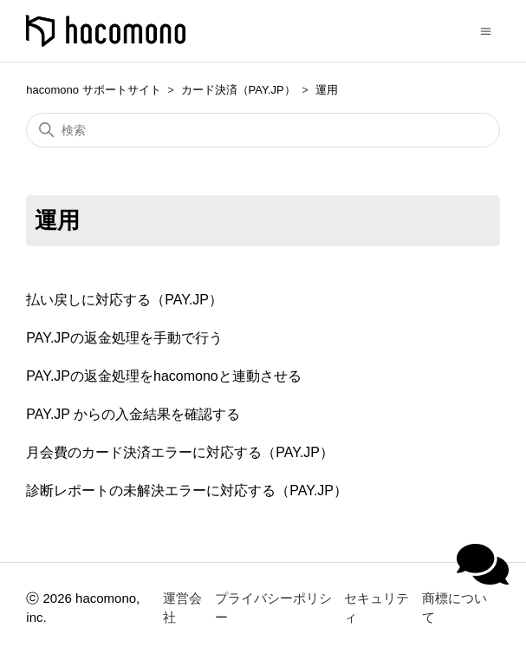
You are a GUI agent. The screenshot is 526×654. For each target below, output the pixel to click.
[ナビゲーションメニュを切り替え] (485, 30)
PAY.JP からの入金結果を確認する (133, 414)
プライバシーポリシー (273, 608)
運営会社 (182, 608)
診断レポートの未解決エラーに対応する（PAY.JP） (186, 490)
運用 (326, 89)
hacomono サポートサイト (93, 89)
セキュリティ (376, 608)
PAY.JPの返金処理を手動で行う (124, 337)
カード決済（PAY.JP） (238, 89)
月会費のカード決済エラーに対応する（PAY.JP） (180, 452)
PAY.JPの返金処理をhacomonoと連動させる (163, 376)
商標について (454, 608)
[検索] (262, 130)
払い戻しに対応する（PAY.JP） (124, 299)
